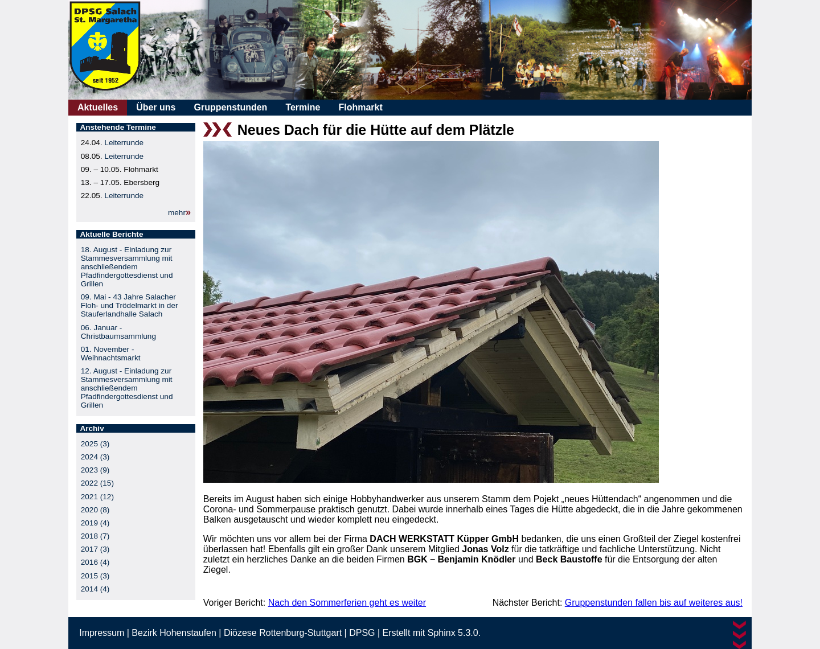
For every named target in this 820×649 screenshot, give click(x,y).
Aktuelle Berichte (111, 234)
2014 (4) (95, 589)
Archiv (92, 428)
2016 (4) (95, 562)
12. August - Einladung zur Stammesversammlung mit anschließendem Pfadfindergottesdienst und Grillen (127, 388)
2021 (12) (97, 496)
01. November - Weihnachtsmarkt (111, 353)
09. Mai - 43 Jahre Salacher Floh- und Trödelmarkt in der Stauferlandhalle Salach (129, 305)
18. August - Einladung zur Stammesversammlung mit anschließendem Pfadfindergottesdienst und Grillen (127, 266)
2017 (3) (95, 549)
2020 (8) (95, 510)
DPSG (362, 633)
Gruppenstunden (230, 107)
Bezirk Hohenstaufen (174, 633)
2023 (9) (95, 470)
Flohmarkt (360, 107)
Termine (302, 107)
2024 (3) (95, 457)
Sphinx (442, 633)
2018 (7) (95, 536)
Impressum (101, 633)
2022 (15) (97, 483)
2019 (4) (95, 523)
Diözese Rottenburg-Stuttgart (283, 633)
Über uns (155, 107)
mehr (177, 212)
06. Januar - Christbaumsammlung (118, 331)
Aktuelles (97, 107)
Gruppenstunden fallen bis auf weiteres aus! (654, 602)
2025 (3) (95, 443)
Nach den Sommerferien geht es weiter (347, 602)
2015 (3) (95, 576)
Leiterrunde (124, 142)
